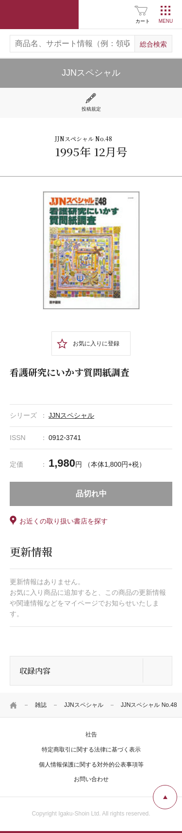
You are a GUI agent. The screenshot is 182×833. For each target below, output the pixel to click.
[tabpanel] (91, 250)
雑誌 (41, 705)
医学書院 (39, 14)
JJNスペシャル (83, 705)
